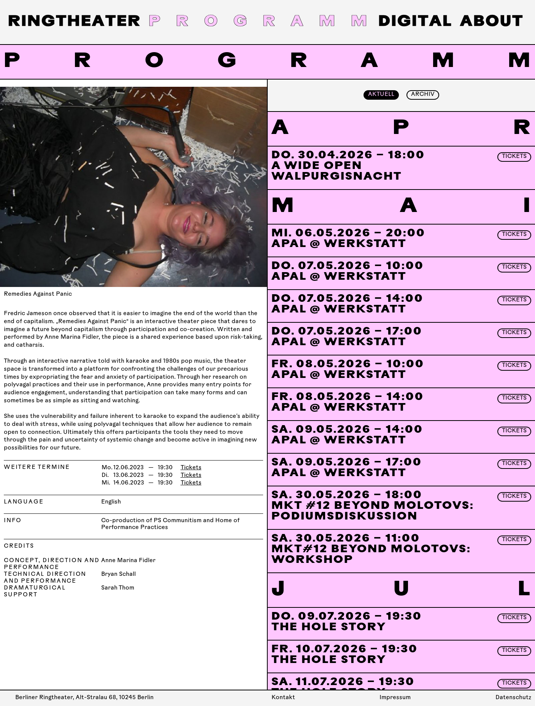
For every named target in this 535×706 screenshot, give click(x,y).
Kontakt (283, 698)
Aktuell (381, 94)
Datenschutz (513, 698)
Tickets (191, 468)
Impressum (395, 698)
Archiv (423, 94)
